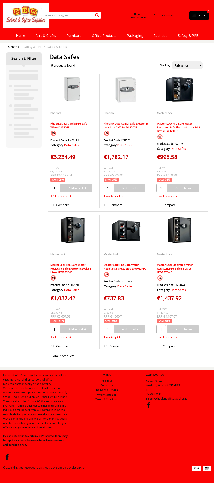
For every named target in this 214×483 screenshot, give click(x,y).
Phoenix (55, 113)
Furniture (74, 35)
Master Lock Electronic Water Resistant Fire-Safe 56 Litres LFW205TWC (175, 268)
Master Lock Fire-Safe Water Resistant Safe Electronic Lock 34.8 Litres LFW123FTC (178, 127)
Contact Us (107, 385)
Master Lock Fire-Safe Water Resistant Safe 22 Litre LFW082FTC (125, 266)
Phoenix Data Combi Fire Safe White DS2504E (68, 125)
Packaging (135, 35)
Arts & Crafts (46, 35)
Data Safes (71, 145)
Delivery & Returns (107, 389)
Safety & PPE (188, 35)
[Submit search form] (97, 15)
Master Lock (164, 113)
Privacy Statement (106, 394)
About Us (107, 380)
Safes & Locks (57, 47)
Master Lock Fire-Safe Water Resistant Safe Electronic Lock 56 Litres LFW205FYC (70, 268)
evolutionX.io (76, 467)
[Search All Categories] (71, 15)
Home (20, 35)
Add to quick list (60, 195)
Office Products (104, 35)
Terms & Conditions (107, 399)
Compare (59, 205)
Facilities (160, 35)
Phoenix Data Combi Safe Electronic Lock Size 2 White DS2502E (126, 125)
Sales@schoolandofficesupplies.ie (166, 398)
